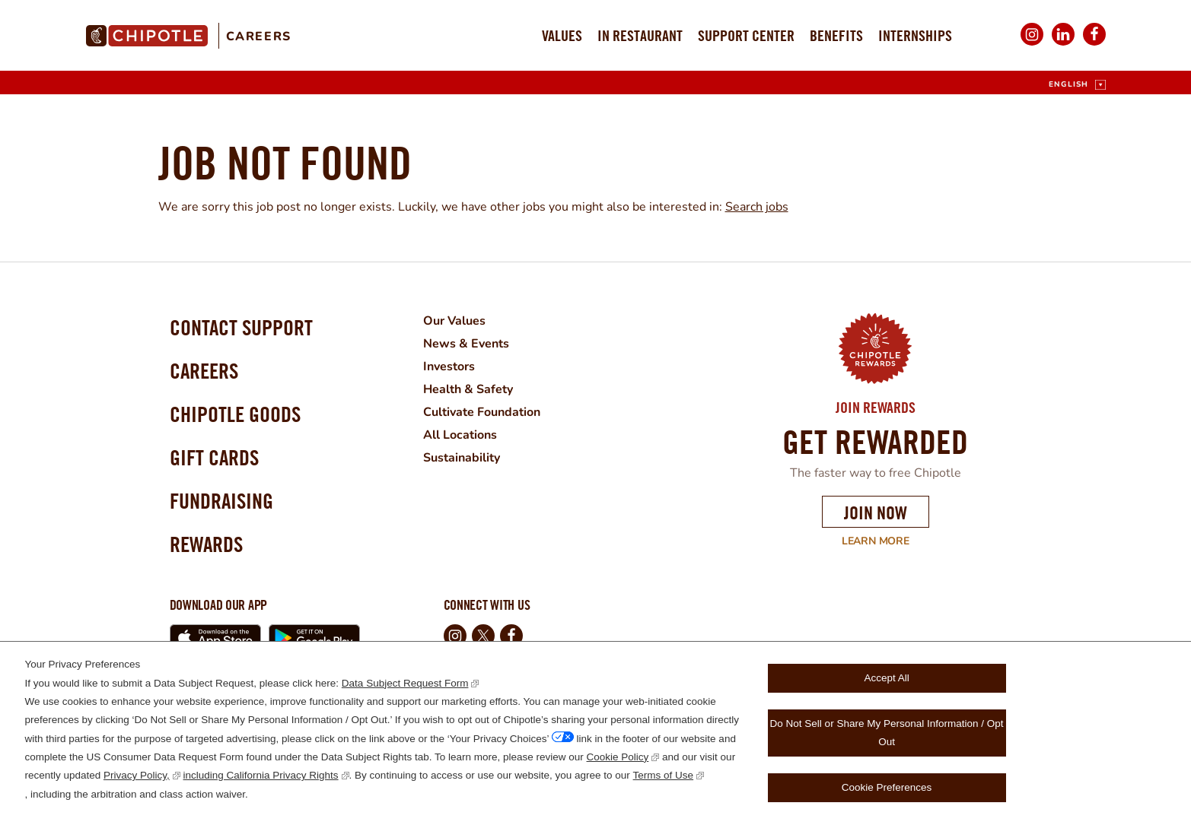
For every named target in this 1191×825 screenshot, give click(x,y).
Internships (915, 35)
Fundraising (221, 500)
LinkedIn (1063, 44)
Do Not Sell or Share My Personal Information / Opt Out (887, 732)
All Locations (460, 435)
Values (562, 35)
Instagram (1032, 44)
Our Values (454, 321)
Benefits (836, 35)
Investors (449, 366)
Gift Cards (214, 457)
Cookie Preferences (887, 787)
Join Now (875, 512)
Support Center (746, 35)
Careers (258, 36)
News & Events (466, 343)
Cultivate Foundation (481, 412)
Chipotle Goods (235, 414)
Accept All (886, 678)
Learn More (865, 541)
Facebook (1094, 44)
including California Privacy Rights (261, 775)
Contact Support (241, 327)
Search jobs (756, 206)
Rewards (206, 544)
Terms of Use (663, 775)
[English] (1077, 84)
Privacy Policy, (136, 775)
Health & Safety (468, 389)
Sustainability (461, 457)
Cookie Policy (618, 757)
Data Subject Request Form (405, 683)
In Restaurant (640, 35)
